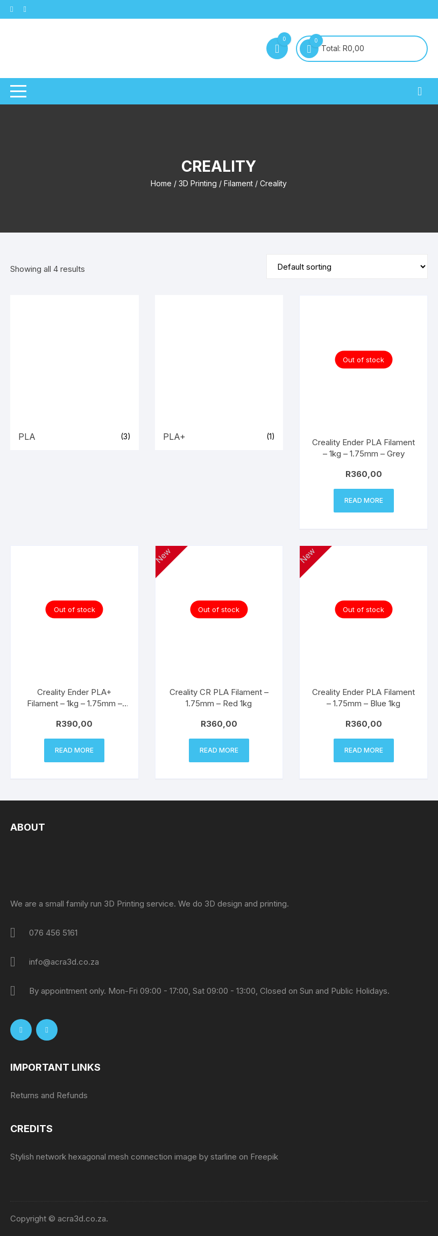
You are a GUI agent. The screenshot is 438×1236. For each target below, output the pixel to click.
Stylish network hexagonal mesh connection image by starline (123, 1156)
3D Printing (198, 183)
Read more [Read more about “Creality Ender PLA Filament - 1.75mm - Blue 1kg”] (363, 750)
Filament (238, 183)
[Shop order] (347, 266)
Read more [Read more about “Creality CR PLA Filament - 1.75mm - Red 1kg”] (219, 750)
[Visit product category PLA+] (219, 372)
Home (161, 183)
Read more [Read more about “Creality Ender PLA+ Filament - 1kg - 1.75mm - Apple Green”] (74, 750)
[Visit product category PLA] (74, 372)
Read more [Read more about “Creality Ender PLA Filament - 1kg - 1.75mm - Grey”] (363, 500)
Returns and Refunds (49, 1095)
